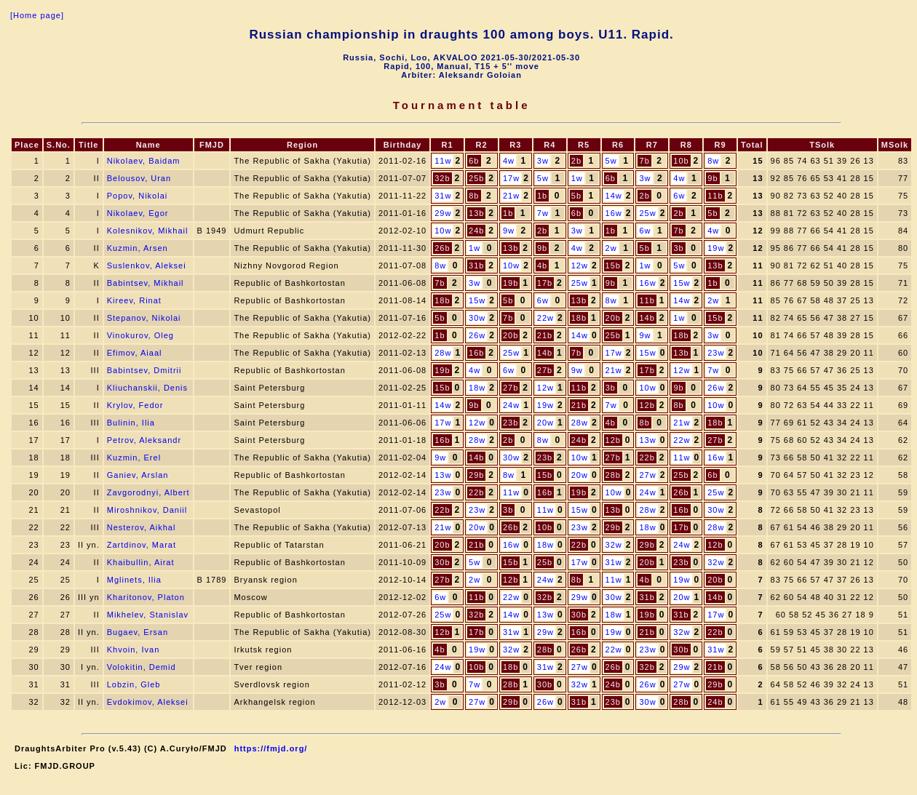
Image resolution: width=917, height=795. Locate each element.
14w (614, 195)
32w (614, 544)
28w (442, 352)
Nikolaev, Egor (138, 213)
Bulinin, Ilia (131, 422)
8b (474, 195)
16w (614, 213)
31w (442, 195)
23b (510, 422)
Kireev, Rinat (134, 300)
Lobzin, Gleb (134, 684)
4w (509, 160)
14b (646, 317)
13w (647, 440)
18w (477, 387)
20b (613, 317)
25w (647, 213)
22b (646, 457)
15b (613, 265)
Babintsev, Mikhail (145, 283)
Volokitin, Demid (141, 667)
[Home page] (37, 15)
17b (544, 283)
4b (542, 265)
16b (476, 352)
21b (544, 335)
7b (645, 160)
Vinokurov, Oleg (140, 335)
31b (476, 265)
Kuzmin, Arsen (137, 248)
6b (474, 160)
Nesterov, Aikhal (141, 527)
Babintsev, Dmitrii (144, 370)
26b (442, 248)
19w (715, 248)
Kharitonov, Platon (146, 597)
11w (442, 160)
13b (476, 213)
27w (647, 475)
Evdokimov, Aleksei (147, 702)
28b (613, 475)
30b (442, 562)
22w (545, 317)
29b (476, 475)
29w (442, 213)
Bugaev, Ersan (137, 632)
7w (543, 213)
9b (712, 178)
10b (680, 160)
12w (579, 265)
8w (713, 160)
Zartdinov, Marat (141, 544)
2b (576, 160)
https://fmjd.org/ (271, 748)
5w (611, 160)
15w (681, 283)
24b (476, 230)
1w (577, 178)
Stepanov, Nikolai (144, 317)
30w (477, 317)
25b (476, 178)
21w (511, 195)
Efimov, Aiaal (134, 352)
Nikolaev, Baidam (143, 160)
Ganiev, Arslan (138, 475)
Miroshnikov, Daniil (147, 510)
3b (678, 248)
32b (442, 178)
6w (679, 195)
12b (646, 405)
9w (509, 230)
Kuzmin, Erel (134, 457)
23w (715, 352)
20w (545, 422)
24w (511, 405)
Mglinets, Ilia (134, 579)
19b (510, 283)
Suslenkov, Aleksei (146, 265)
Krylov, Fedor (135, 405)
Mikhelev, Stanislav (147, 614)
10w (442, 230)
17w (511, 178)
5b (576, 195)
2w (611, 248)
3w (543, 160)
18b (442, 300)
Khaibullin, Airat (141, 562)
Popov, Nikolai (137, 195)
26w (477, 335)
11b (715, 195)
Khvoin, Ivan (133, 649)
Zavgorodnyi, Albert (148, 492)
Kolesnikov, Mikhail (147, 230)
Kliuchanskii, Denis (147, 387)
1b (542, 195)
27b (544, 370)
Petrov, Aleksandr (144, 440)
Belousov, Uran (139, 178)
